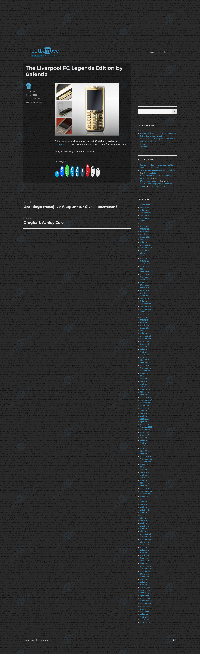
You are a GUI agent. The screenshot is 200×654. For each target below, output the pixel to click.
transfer (39, 102)
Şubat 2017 (144, 381)
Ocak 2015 (144, 443)
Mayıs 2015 (144, 432)
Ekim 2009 (144, 593)
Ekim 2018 (144, 331)
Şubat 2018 (144, 349)
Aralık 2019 (144, 293)
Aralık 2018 (144, 325)
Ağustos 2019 (145, 304)
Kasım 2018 (145, 328)
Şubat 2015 (144, 440)
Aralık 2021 (144, 234)
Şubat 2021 (144, 261)
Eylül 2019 (144, 301)
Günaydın (144, 144)
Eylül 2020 (144, 272)
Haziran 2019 (145, 309)
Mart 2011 (144, 547)
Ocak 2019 (144, 323)
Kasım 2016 (145, 389)
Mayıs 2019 (144, 312)
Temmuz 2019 (146, 306)
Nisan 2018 (144, 344)
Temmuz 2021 (146, 248)
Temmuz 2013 (146, 491)
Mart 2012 (144, 518)
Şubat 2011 (144, 550)
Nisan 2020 (144, 282)
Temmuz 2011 (146, 537)
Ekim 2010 (144, 561)
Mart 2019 (144, 317)
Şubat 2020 (144, 288)
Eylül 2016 (144, 395)
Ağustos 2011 (145, 534)
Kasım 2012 (145, 513)
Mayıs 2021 (144, 253)
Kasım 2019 (145, 296)
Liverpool (60, 144)
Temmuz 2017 (146, 368)
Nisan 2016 (144, 408)
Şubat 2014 (144, 472)
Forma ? (143, 147)
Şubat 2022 (144, 229)
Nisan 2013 (144, 499)
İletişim (167, 52)
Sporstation (157, 168)
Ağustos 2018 (145, 336)
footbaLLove (28, 640)
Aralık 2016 (144, 387)
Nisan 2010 (144, 577)
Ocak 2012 (144, 523)
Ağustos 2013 (145, 488)
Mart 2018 (144, 347)
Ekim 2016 (144, 392)
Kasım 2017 (145, 357)
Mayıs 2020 (145, 280)
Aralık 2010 (144, 555)
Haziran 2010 (145, 571)
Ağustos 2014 (145, 456)
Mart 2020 (144, 285)
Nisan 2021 (144, 256)
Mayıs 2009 (145, 606)
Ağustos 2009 (146, 598)
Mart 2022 (144, 226)
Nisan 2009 (145, 609)
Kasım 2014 (145, 448)
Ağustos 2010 (145, 566)
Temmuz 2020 (146, 277)
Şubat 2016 (144, 414)
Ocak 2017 (144, 384)
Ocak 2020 (144, 290)
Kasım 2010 (145, 558)
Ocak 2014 (144, 475)
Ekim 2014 (144, 451)
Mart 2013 (144, 502)
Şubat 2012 (144, 521)
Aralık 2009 (145, 587)
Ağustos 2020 (145, 274)
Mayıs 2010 (144, 574)
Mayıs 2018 (144, 341)
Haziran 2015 (145, 430)
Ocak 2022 (144, 232)
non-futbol (35, 98)
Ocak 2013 (144, 507)
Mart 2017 (144, 379)
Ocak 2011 (144, 553)
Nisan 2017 (144, 376)
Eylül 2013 (144, 486)
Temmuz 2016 (146, 400)
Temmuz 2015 (146, 427)
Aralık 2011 (144, 526)
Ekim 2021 (144, 240)
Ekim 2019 (144, 298)
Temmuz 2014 (146, 459)
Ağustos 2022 (145, 213)
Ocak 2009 (144, 617)
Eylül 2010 (144, 563)
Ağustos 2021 (145, 245)
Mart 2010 (144, 579)
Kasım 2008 (145, 622)
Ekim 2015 (144, 419)
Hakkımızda (154, 52)
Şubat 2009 (144, 614)
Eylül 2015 (144, 422)
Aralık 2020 (145, 264)
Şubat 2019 (144, 320)
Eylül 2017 (144, 363)
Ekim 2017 (144, 360)
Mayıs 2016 (144, 405)
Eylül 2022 (144, 210)
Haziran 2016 (145, 403)
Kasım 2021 (145, 237)
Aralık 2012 (144, 510)
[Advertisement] (100, 25)
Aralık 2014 (144, 446)
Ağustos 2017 (145, 365)
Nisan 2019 (144, 314)
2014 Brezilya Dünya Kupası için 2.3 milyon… (158, 170)
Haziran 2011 (145, 539)
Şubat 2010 (144, 582)
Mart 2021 (144, 258)
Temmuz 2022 (146, 215)
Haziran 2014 (145, 462)
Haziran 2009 (145, 604)
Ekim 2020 (144, 269)
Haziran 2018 (145, 339)
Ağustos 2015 (145, 424)
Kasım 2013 (144, 480)
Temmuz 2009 (146, 601)
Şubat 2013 (144, 504)
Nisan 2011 (144, 545)
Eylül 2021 (144, 242)
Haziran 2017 (145, 371)
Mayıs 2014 (144, 464)
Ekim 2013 (144, 483)
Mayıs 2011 (144, 542)
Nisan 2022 (144, 224)
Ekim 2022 (144, 207)
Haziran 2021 (145, 250)
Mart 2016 (144, 411)
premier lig (30, 102)
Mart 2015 (144, 438)
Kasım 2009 (145, 590)
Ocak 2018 (144, 352)
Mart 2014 (144, 470)
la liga (28, 98)
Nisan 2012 (144, 515)
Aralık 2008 (145, 620)
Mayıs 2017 (144, 373)
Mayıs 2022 (145, 221)
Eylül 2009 (144, 595)
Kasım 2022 (145, 205)
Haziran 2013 (145, 494)
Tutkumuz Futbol (158, 186)
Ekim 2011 (144, 531)
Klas (142, 131)
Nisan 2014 (144, 467)
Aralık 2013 (144, 478)
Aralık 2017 (144, 355)
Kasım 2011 (144, 529)
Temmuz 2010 (146, 569)
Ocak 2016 (144, 416)
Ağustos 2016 (145, 397)
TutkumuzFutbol (150, 173)
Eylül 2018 (144, 333)
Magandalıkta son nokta (150, 181)
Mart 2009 (144, 612)
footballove (30, 91)
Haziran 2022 (145, 218)
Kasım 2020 (145, 266)
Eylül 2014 (144, 454)
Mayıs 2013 (144, 496)
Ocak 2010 (144, 585)
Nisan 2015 (144, 435)
